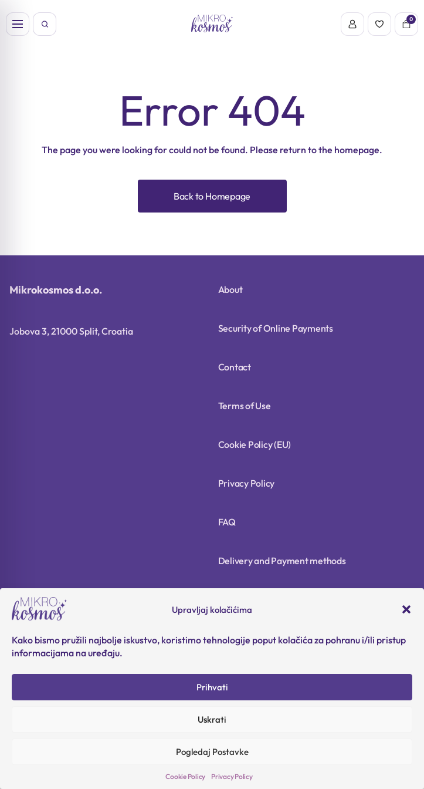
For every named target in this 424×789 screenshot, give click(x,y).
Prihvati (212, 687)
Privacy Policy (232, 776)
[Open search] (44, 24)
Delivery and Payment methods (282, 561)
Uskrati (212, 719)
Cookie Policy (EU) (254, 444)
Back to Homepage (212, 196)
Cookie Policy (185, 776)
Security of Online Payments (276, 328)
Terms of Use (244, 406)
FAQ (227, 522)
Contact (234, 367)
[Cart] (406, 24)
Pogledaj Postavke (212, 751)
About (230, 289)
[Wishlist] (379, 24)
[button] (406, 609)
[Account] (352, 24)
